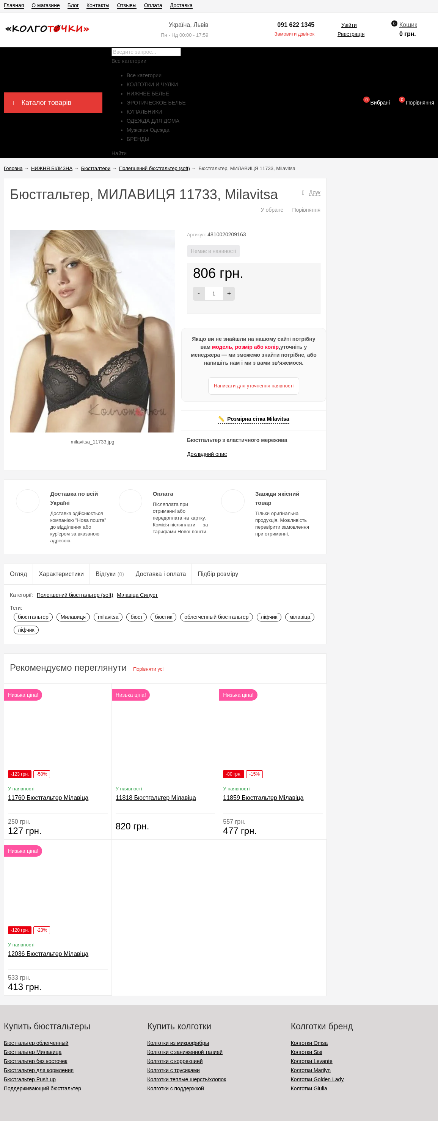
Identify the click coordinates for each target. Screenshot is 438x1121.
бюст (136, 617)
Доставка (181, 5)
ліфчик (269, 617)
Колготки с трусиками (173, 1070)
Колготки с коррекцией (175, 1061)
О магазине (45, 5)
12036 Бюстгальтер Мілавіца (48, 954)
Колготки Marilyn (311, 1070)
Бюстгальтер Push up (30, 1079)
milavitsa (108, 617)
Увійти (349, 25)
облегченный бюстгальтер (216, 617)
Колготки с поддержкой (175, 1088)
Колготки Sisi (306, 1052)
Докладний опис (207, 454)
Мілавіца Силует (137, 595)
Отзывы (126, 5)
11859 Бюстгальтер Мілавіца (263, 798)
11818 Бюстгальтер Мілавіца (156, 798)
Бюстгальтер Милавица (32, 1052)
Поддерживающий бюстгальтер (42, 1088)
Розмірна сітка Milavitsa (258, 419)
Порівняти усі (148, 669)
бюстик (163, 617)
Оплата (153, 5)
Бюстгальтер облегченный (36, 1043)
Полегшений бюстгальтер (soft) (75, 595)
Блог (73, 5)
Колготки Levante (312, 1061)
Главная (14, 5)
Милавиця (73, 617)
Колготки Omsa (309, 1043)
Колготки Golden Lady (317, 1079)
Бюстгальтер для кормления (39, 1070)
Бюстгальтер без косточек (35, 1061)
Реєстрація (351, 34)
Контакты (97, 5)
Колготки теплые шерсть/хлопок (186, 1079)
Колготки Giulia (309, 1088)
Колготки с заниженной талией (185, 1052)
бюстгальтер (33, 617)
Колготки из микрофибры (178, 1043)
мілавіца (299, 617)
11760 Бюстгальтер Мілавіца (48, 798)
